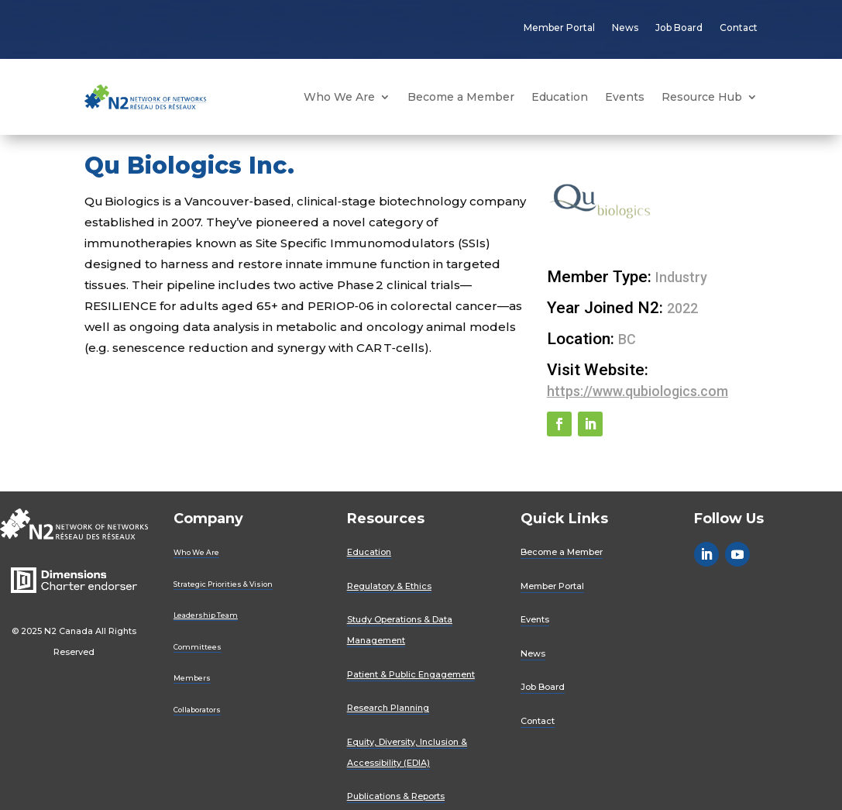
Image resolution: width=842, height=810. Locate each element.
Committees (198, 647)
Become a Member (460, 97)
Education (559, 97)
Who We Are (339, 97)
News (625, 27)
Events (624, 97)
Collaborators (197, 709)
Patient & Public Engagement (411, 674)
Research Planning (388, 707)
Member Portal (559, 27)
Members (192, 678)
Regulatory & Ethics (389, 586)
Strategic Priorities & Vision (223, 584)
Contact (739, 27)
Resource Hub (702, 97)
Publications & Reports (396, 796)
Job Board (679, 27)
